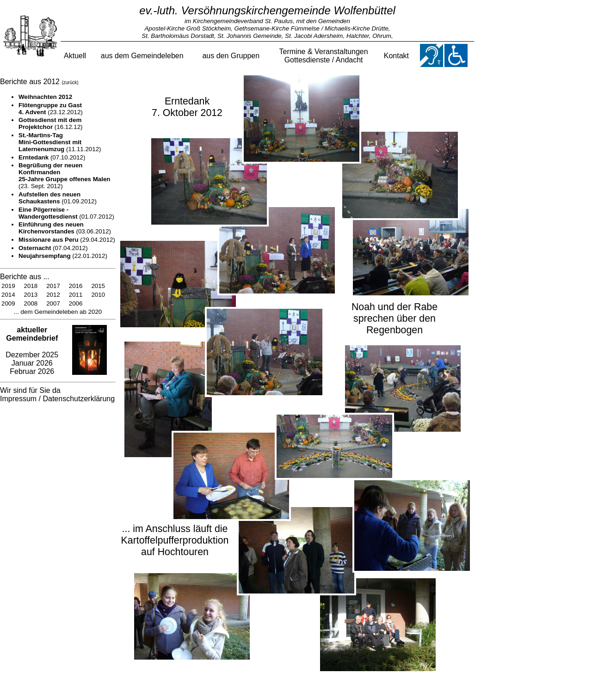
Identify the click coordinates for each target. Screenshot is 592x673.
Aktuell (75, 56)
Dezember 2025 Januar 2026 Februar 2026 (32, 350)
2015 (98, 285)
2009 (8, 303)
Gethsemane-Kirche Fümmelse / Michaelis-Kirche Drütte (311, 28)
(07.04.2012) (53, 248)
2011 (76, 294)
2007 (53, 303)
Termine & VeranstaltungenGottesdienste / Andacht (323, 56)
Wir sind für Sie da (30, 390)
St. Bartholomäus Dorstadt (178, 35)
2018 (31, 285)
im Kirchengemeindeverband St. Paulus (239, 21)
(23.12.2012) (50, 109)
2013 (31, 294)
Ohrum (381, 35)
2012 (53, 294)
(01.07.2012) (66, 213)
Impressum (18, 399)
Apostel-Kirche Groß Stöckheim (187, 28)
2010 (98, 294)
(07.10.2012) (51, 157)
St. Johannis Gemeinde (249, 35)
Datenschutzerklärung (79, 399)
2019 (8, 285)
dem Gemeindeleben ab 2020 (60, 311)
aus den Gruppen (230, 56)
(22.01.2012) (62, 255)
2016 (76, 285)
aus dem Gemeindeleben (142, 56)
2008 (31, 303)
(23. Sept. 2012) (64, 176)
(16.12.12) (50, 123)
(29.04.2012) (66, 239)
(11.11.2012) (59, 142)
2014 (8, 294)
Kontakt (396, 56)
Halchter (357, 35)
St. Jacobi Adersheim (314, 35)
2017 (53, 285)
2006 (76, 303)
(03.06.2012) (64, 228)
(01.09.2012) (57, 198)
